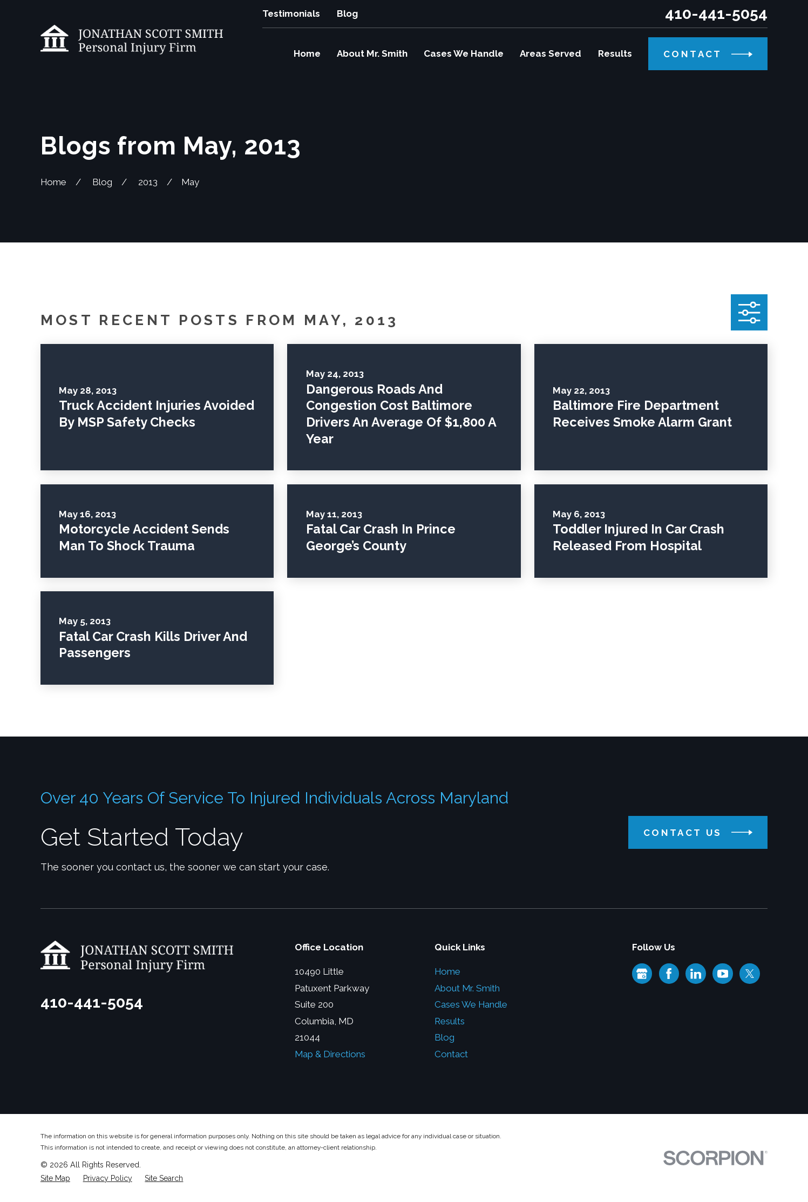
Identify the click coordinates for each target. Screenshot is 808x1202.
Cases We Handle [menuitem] (464, 53)
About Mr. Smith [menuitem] (372, 53)
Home (447, 971)
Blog (347, 13)
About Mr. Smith (467, 988)
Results (449, 1021)
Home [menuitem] (307, 53)
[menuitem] (55, 1178)
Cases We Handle (470, 1004)
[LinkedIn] (695, 973)
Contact (451, 1054)
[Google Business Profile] (641, 973)
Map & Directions (330, 1054)
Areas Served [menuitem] (550, 53)
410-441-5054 (716, 14)
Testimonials (291, 13)
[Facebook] (668, 973)
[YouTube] (722, 973)
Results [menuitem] (615, 53)
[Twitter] (749, 973)
